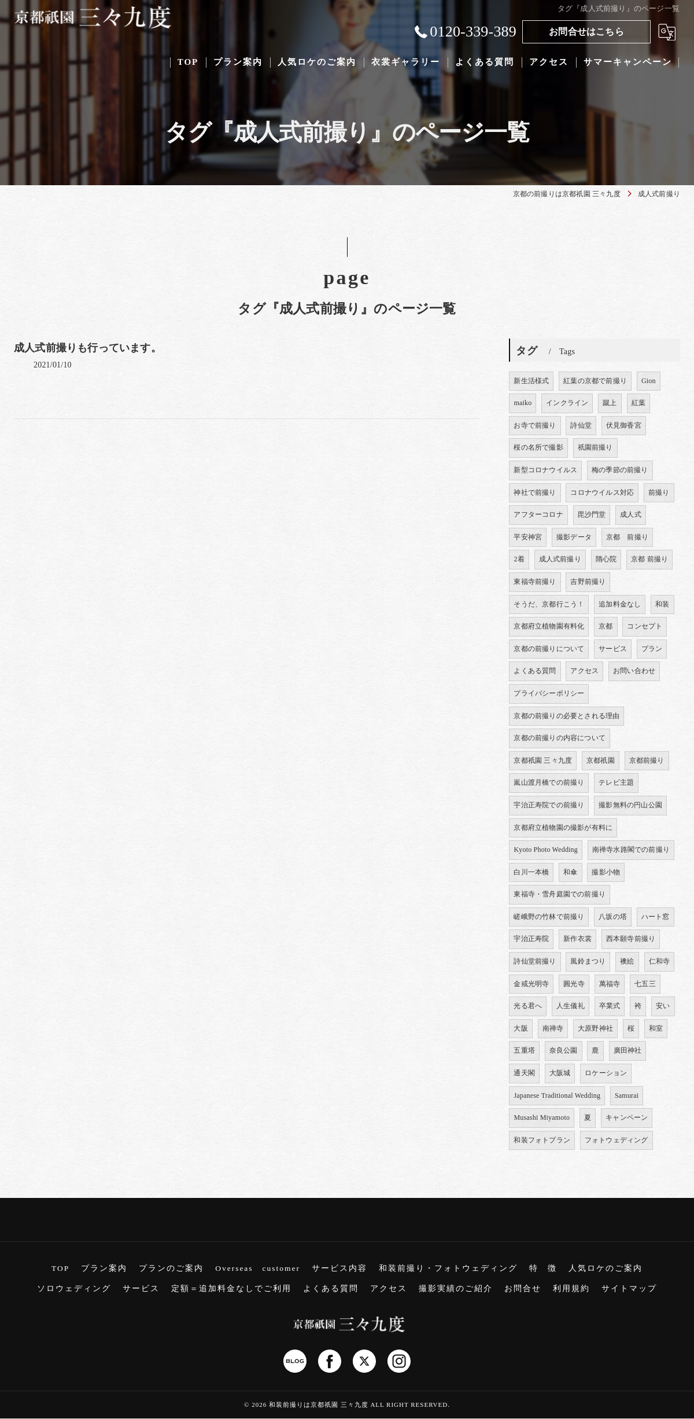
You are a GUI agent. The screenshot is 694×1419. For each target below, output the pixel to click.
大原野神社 (595, 1028)
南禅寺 (553, 1028)
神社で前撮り (535, 492)
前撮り (659, 492)
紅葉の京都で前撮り (595, 381)
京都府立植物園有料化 (549, 626)
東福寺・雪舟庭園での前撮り (560, 894)
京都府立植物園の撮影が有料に (563, 828)
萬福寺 (610, 984)
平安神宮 (528, 537)
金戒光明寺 (531, 984)
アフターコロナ (538, 514)
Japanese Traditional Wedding (557, 1095)
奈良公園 (563, 1050)
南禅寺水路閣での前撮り (631, 849)
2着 (519, 559)
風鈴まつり (588, 961)
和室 (656, 1028)
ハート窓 (655, 917)
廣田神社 (628, 1050)
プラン (652, 649)
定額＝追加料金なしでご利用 (231, 1288)
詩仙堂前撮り (535, 961)
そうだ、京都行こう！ (549, 604)
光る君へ (528, 1006)
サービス (613, 649)
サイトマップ (629, 1288)
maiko (522, 403)
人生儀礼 (570, 1006)
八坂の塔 (613, 917)
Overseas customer (257, 1268)
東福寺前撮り (535, 582)
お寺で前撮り (535, 425)
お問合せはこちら (586, 31)
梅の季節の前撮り (620, 470)
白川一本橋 (531, 872)
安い (663, 1006)
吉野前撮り (588, 582)
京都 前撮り (627, 537)
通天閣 (524, 1073)
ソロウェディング (74, 1288)
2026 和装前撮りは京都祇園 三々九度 (310, 1404)
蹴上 (610, 403)
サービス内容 (339, 1268)
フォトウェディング (616, 1140)
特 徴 (543, 1268)
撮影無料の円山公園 (630, 805)
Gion (648, 381)
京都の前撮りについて (549, 649)
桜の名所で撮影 (538, 447)
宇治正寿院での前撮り (549, 805)
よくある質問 (535, 671)
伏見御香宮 (623, 425)
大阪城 (560, 1073)
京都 (605, 626)
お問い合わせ (634, 671)
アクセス (584, 671)
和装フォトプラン (542, 1140)
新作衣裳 (577, 939)
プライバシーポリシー (549, 693)
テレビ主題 (616, 782)
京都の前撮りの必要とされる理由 (566, 716)
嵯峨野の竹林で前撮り (549, 917)
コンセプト (644, 626)
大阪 (520, 1028)
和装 (662, 604)
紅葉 (638, 403)
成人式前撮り (560, 559)
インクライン (567, 403)
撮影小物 (606, 872)
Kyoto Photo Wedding (546, 849)
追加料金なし (620, 604)
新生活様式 (531, 381)
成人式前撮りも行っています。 (87, 348)
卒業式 (610, 1006)
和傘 (570, 872)
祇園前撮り (595, 447)
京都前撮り (647, 760)
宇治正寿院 (531, 939)
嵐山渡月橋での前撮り (549, 782)
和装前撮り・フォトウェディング (448, 1268)
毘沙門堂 (592, 514)
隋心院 (606, 559)
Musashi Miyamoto (542, 1117)
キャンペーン (627, 1117)
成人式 (630, 514)
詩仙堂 (581, 425)
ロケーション (606, 1073)
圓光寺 (574, 984)
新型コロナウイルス (545, 470)
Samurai (626, 1095)
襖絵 (627, 961)
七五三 (645, 984)
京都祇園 (600, 760)
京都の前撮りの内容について (560, 738)
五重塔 (524, 1050)
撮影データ (574, 537)
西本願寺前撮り (630, 939)
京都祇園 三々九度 (543, 760)
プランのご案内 (171, 1268)
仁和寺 (659, 961)
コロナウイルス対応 (602, 492)
